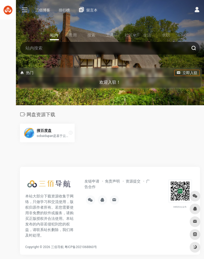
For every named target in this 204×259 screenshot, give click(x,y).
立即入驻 (187, 73)
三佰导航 (57, 247)
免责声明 (112, 181)
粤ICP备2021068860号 (81, 247)
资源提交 (133, 181)
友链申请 (91, 181)
